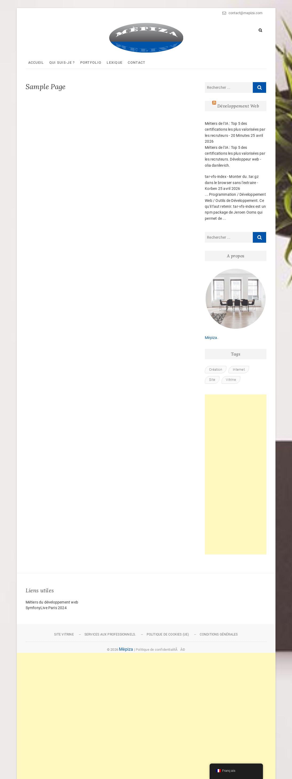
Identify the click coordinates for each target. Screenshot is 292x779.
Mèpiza (211, 337)
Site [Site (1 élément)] (212, 380)
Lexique (114, 63)
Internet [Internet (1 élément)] (239, 369)
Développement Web (238, 106)
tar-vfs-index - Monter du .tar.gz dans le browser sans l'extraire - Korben (232, 182)
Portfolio (91, 63)
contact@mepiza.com (242, 13)
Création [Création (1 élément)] (215, 369)
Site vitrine (64, 634)
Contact (136, 63)
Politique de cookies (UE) (168, 634)
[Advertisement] (235, 474)
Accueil (36, 63)
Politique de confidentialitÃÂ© (160, 650)
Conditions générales (219, 634)
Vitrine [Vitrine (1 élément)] (231, 380)
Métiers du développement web (52, 602)
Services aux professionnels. (110, 634)
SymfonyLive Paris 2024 (46, 608)
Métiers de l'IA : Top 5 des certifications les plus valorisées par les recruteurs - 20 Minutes (235, 129)
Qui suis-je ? (62, 63)
